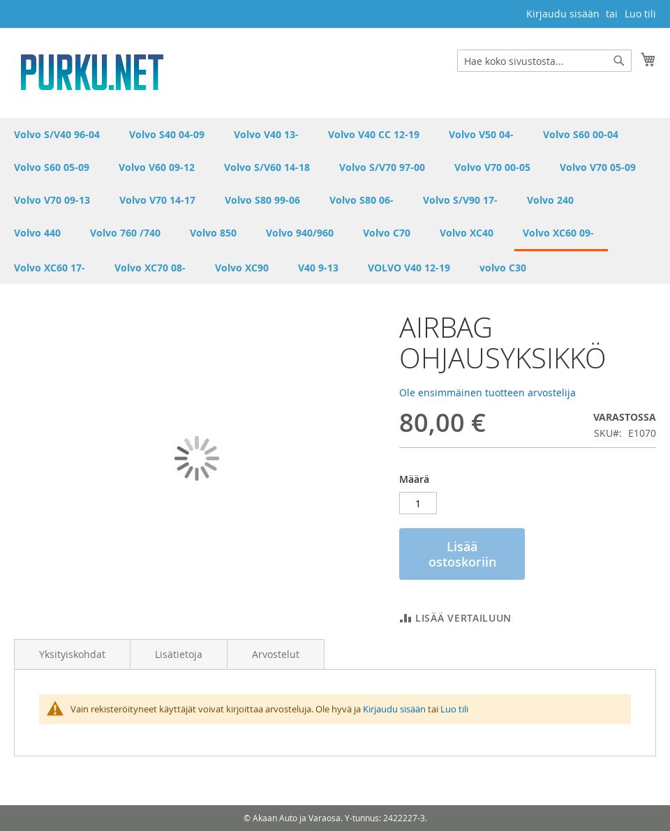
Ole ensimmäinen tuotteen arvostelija (487, 392)
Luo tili (640, 13)
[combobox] (544, 61)
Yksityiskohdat (72, 654)
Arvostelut (275, 654)
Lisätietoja (178, 654)
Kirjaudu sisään (563, 13)
